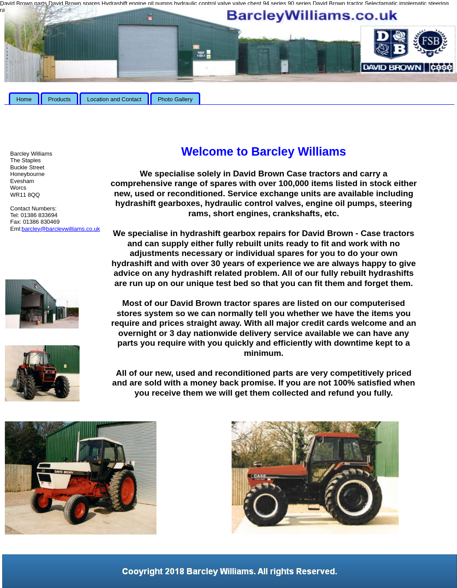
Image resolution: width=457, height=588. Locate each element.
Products (59, 99)
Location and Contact (114, 99)
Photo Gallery (175, 99)
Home (24, 99)
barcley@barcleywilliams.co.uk (61, 228)
